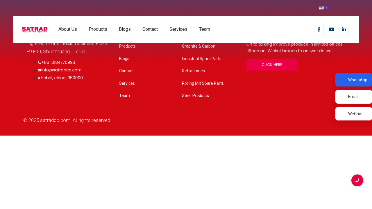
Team (204, 29)
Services (178, 29)
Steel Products (195, 95)
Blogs (125, 29)
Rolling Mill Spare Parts (203, 83)
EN (324, 8)
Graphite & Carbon (198, 46)
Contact (150, 29)
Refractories (193, 71)
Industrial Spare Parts (201, 58)
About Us (67, 29)
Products (98, 29)
